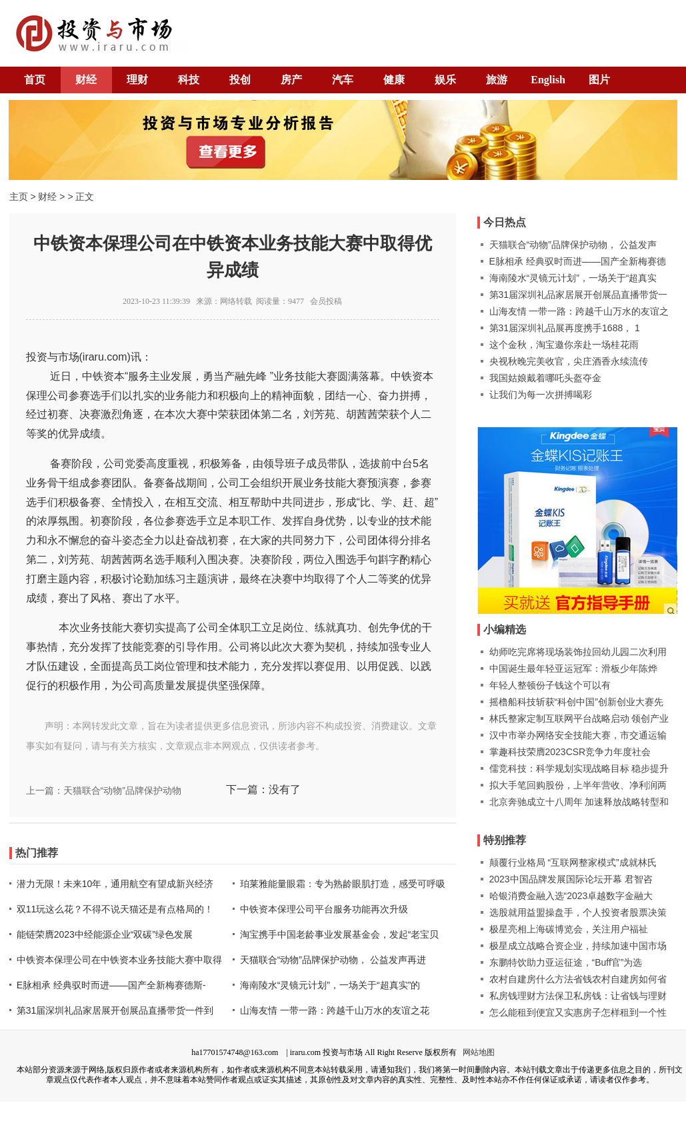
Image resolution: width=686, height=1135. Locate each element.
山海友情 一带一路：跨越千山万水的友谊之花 (334, 1010)
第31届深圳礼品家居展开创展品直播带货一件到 (115, 1010)
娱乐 (445, 79)
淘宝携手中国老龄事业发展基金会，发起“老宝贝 (339, 934)
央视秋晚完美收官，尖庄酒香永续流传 (568, 361)
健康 (394, 79)
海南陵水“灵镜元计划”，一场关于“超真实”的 (330, 985)
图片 (599, 79)
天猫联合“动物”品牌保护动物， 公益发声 (573, 244)
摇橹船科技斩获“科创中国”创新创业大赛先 (576, 701)
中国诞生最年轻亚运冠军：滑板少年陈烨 (573, 668)
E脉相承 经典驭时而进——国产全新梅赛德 (577, 261)
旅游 (496, 79)
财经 (86, 79)
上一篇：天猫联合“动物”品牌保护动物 (103, 790)
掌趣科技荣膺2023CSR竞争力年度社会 (570, 751)
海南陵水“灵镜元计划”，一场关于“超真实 (573, 278)
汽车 (342, 79)
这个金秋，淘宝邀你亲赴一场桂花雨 (564, 344)
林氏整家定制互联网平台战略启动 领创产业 (579, 718)
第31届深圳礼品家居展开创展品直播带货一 (578, 294)
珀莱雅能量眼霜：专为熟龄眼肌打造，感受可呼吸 (342, 883)
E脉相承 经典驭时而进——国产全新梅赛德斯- (111, 985)
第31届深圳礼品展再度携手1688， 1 (564, 328)
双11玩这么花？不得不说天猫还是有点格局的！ (115, 909)
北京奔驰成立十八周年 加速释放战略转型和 (579, 801)
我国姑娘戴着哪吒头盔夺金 (545, 378)
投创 (240, 79)
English (548, 79)
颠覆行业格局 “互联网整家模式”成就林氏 (573, 862)
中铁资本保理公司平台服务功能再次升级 (324, 909)
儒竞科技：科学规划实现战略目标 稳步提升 (579, 768)
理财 (137, 79)
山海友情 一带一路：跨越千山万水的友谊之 (579, 311)
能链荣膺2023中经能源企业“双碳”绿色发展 (105, 934)
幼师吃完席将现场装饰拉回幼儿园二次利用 (578, 651)
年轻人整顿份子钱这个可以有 (550, 685)
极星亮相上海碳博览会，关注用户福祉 (568, 929)
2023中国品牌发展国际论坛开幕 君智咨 (571, 879)
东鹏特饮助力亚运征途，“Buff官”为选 (566, 962)
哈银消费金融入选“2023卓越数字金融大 (571, 895)
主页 (18, 196)
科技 (188, 79)
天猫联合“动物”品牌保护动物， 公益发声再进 (333, 959)
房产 (291, 79)
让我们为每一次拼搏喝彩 (540, 394)
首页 (34, 79)
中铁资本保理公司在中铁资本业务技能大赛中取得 (119, 959)
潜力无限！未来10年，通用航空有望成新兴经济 (115, 883)
